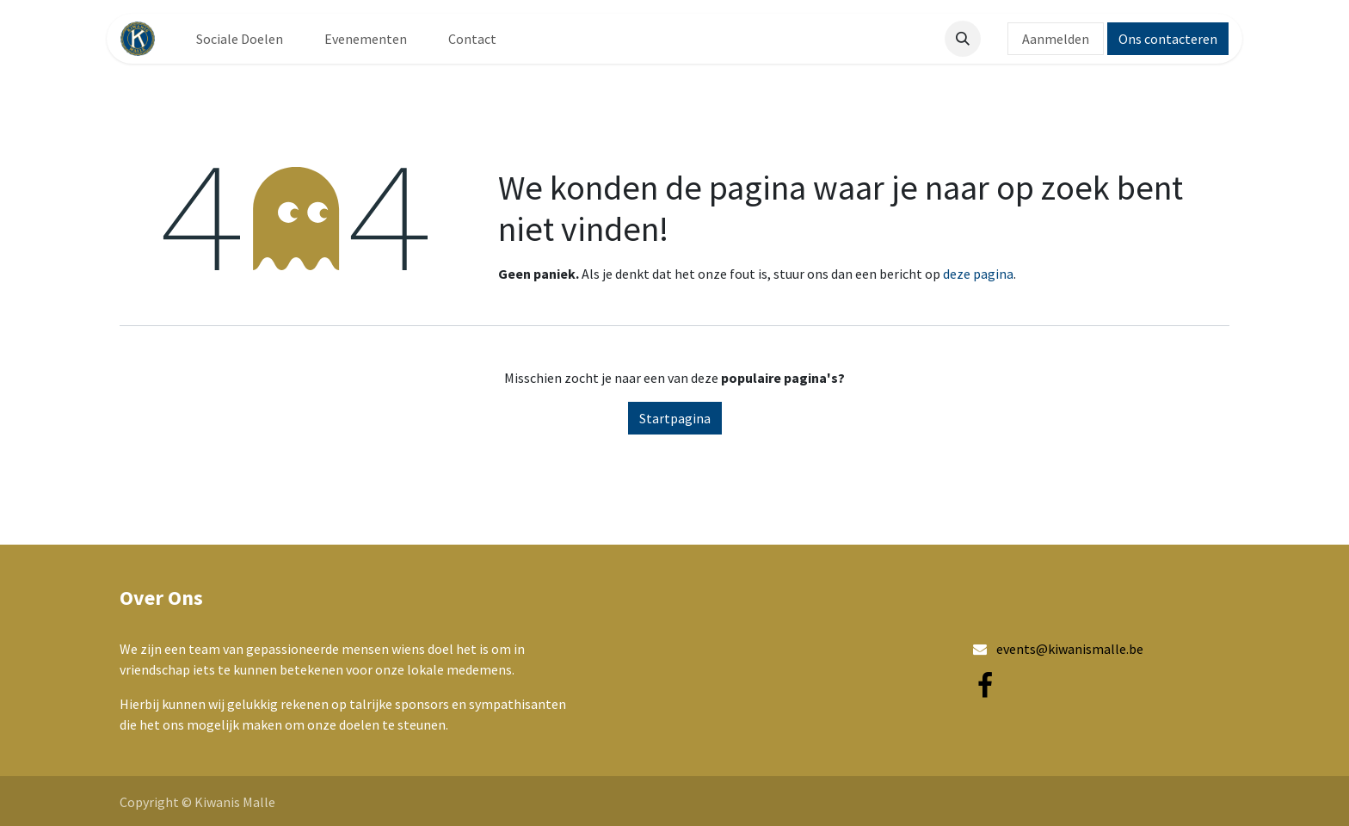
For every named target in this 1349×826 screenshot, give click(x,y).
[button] (963, 39)
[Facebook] (985, 686)
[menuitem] (240, 39)
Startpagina (675, 418)
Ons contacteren (1167, 38)
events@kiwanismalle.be (1069, 648)
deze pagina (978, 273)
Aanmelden (1055, 38)
